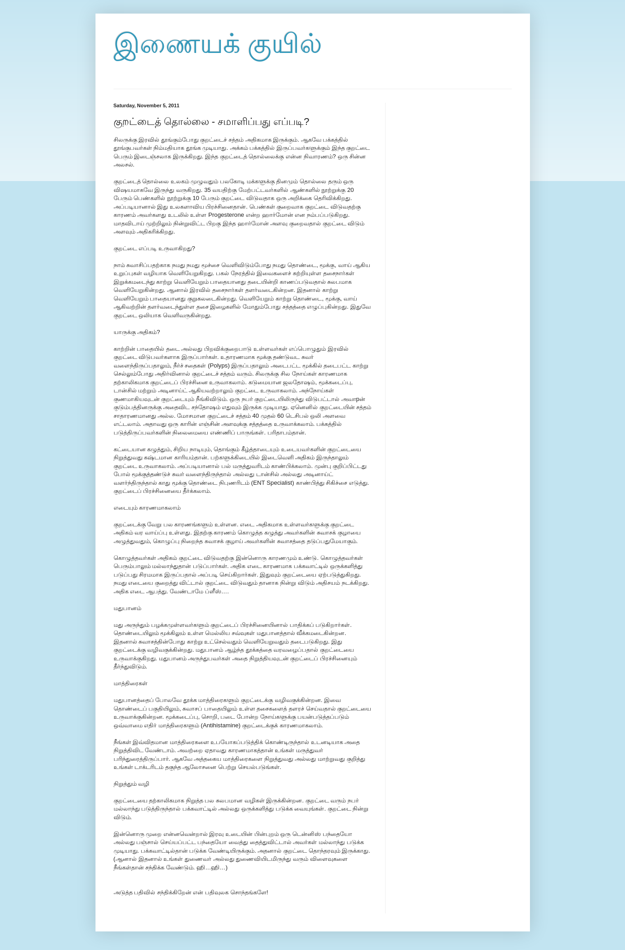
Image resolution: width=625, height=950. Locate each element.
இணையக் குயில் (218, 44)
